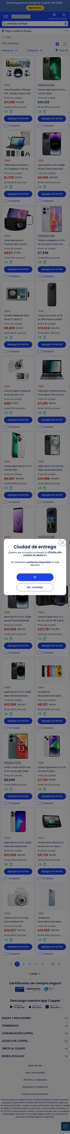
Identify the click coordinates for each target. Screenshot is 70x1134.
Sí (35, 577)
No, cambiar (35, 587)
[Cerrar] (62, 542)
